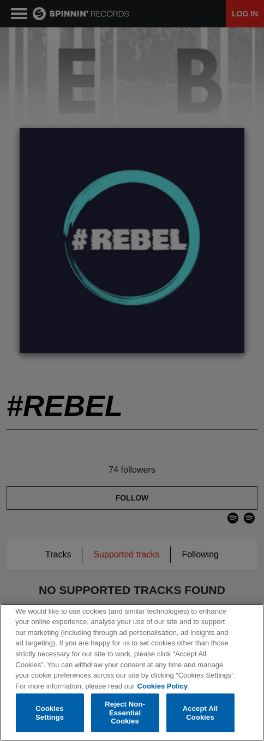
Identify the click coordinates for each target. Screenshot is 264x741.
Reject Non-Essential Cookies (125, 712)
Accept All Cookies (200, 712)
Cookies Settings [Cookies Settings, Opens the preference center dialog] (49, 712)
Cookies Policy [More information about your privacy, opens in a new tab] (162, 686)
